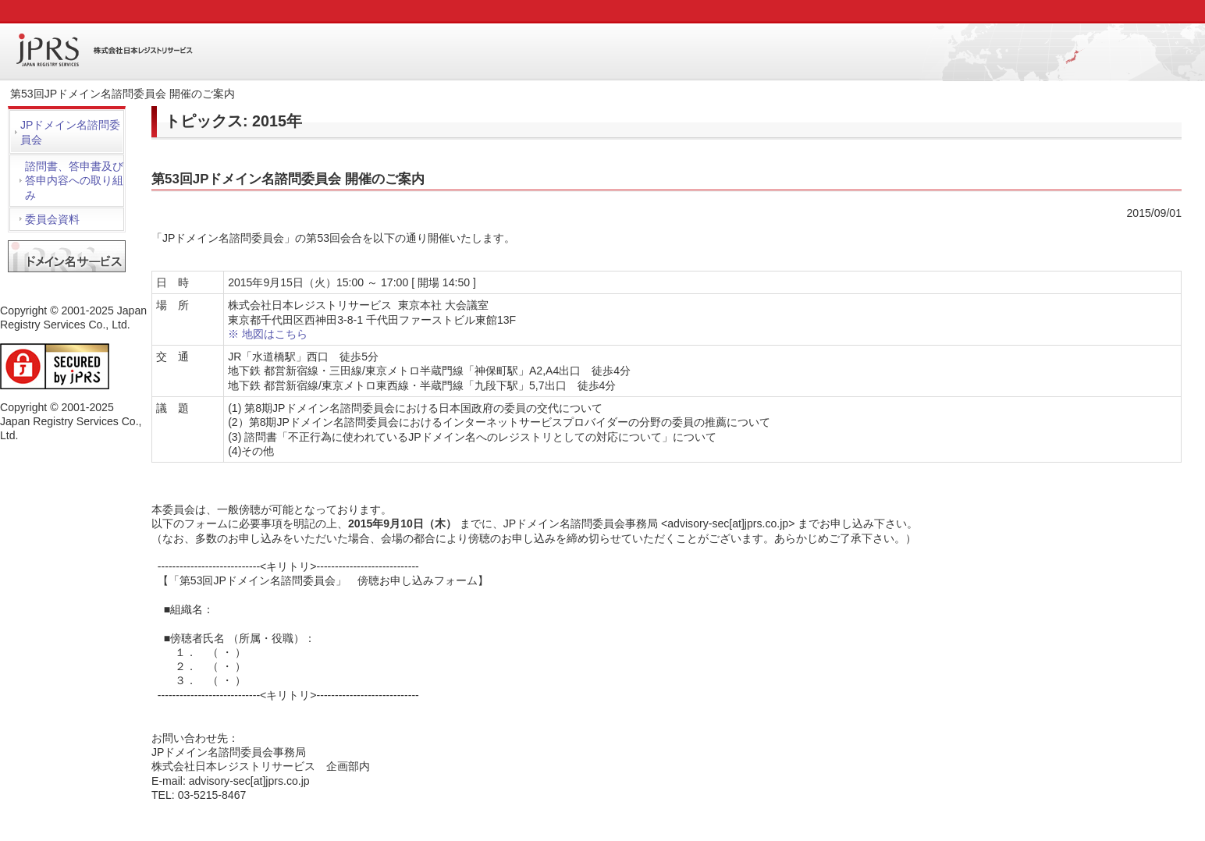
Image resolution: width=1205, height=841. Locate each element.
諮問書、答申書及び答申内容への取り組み (74, 180)
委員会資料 (52, 219)
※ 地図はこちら (267, 334)
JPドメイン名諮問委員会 (70, 132)
